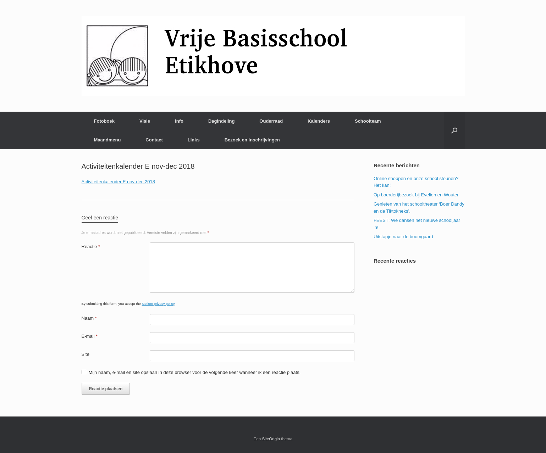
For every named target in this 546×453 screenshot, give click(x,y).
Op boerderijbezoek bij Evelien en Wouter (416, 194)
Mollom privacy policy (158, 304)
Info (179, 121)
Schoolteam (368, 121)
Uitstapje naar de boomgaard (403, 236)
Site (85, 354)
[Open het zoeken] (454, 130)
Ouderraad (271, 121)
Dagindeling (221, 121)
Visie (144, 121)
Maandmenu (107, 139)
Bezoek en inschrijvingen (252, 139)
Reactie (91, 246)
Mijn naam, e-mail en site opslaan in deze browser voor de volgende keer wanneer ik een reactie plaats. (195, 372)
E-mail (90, 336)
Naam (89, 318)
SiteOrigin (271, 439)
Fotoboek (104, 121)
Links (194, 139)
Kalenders (319, 121)
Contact (153, 139)
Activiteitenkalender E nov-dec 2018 (118, 181)
